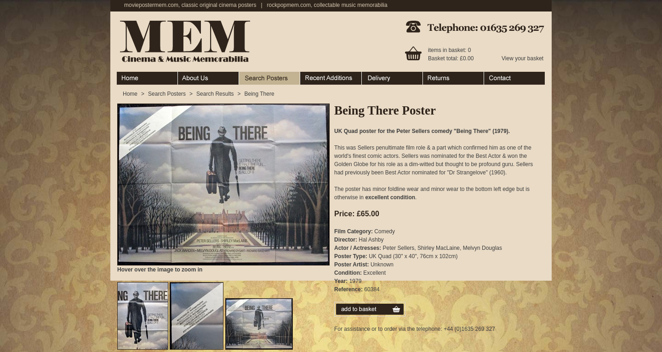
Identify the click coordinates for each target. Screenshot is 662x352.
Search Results (215, 94)
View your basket (522, 58)
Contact (514, 78)
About (208, 78)
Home (147, 78)
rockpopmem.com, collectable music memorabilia (327, 5)
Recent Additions (331, 78)
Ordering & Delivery (392, 78)
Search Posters (269, 78)
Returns (453, 78)
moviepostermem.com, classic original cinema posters (190, 5)
